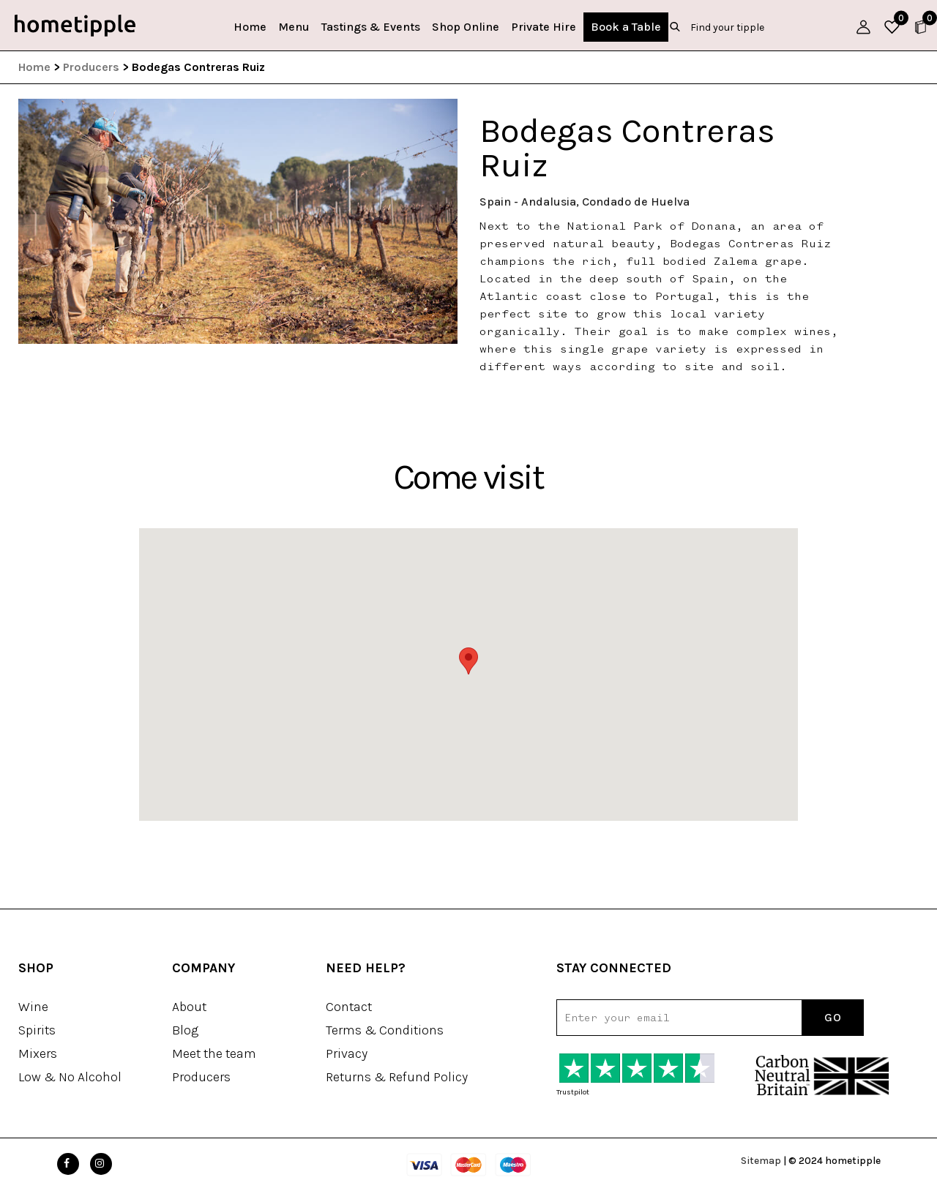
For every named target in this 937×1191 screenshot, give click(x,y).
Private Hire (543, 27)
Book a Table (626, 27)
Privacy (346, 1053)
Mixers (37, 1053)
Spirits (37, 1030)
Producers (91, 67)
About (189, 1006)
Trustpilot (572, 1092)
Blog (185, 1030)
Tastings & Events (370, 27)
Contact (349, 1006)
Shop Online (465, 27)
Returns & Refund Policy (397, 1077)
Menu (294, 27)
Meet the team (214, 1053)
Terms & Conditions (385, 1030)
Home (250, 27)
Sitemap (761, 1160)
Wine (33, 1006)
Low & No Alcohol (70, 1077)
